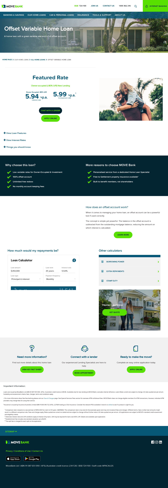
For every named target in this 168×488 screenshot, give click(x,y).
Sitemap (10, 431)
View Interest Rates (16, 140)
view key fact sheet (32, 369)
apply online (50, 118)
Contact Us (108, 6)
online (110, 405)
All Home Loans (38, 60)
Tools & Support (102, 15)
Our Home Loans (37, 15)
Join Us (94, 6)
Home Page (7, 60)
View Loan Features (16, 133)
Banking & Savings (13, 15)
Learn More (123, 235)
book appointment (84, 373)
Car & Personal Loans (61, 15)
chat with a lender (50, 110)
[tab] (84, 132)
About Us (120, 15)
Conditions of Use (22, 451)
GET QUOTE (114, 312)
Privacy (9, 451)
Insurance (83, 15)
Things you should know (18, 147)
